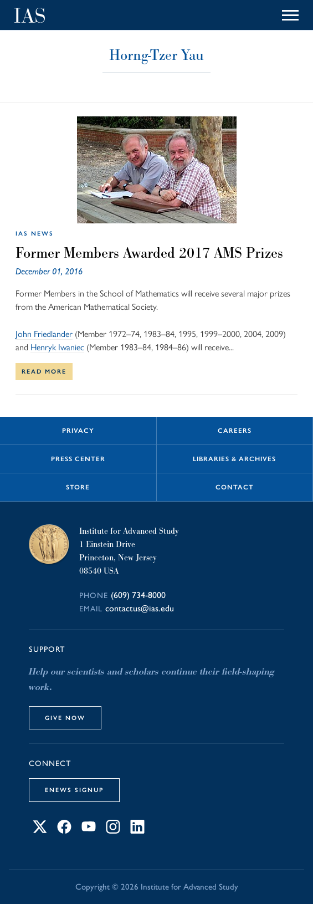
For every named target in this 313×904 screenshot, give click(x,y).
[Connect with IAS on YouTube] (89, 830)
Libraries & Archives (234, 459)
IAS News (35, 233)
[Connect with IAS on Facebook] (64, 830)
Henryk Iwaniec (57, 347)
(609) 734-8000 (138, 595)
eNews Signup (74, 790)
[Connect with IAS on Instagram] (113, 830)
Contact (234, 487)
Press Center (78, 459)
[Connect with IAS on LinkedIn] (137, 830)
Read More (44, 371)
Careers (235, 431)
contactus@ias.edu (139, 608)
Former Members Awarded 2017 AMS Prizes (149, 252)
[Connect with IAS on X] (40, 830)
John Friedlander (44, 334)
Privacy (78, 431)
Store (78, 487)
